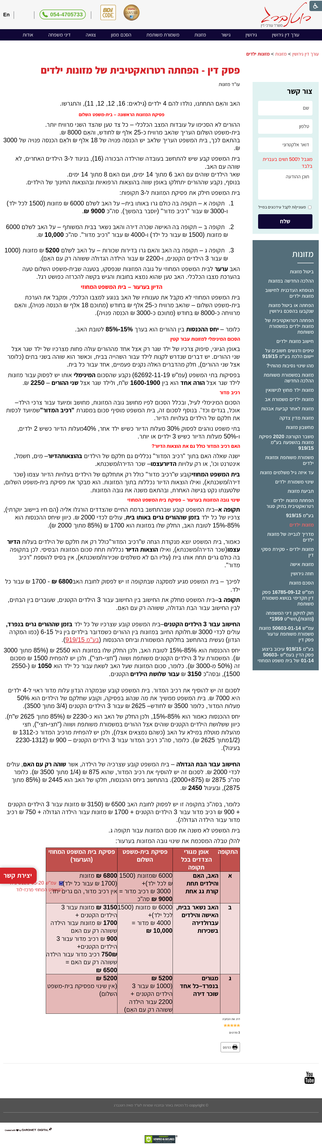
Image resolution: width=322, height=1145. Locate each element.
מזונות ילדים (302, 524)
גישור (225, 34)
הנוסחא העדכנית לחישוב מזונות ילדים (289, 293)
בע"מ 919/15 (300, 515)
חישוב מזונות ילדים (295, 341)
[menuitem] (285, 34)
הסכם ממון (121, 34)
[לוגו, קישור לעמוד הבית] (286, 15)
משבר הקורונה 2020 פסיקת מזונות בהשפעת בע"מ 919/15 (286, 442)
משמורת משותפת (163, 34)
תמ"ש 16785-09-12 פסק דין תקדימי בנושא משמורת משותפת (288, 597)
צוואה (91, 34)
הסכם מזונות (301, 583)
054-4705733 (66, 14)
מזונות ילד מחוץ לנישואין (290, 390)
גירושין (251, 34)
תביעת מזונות (301, 491)
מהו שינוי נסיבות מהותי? (290, 365)
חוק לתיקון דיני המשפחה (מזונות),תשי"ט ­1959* (290, 616)
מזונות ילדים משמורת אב (289, 399)
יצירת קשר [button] (18, 888)
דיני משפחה (59, 34)
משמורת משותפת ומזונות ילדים (289, 460)
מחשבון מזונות (300, 427)
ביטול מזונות (302, 271)
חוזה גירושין (302, 573)
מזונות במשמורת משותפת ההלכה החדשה (289, 377)
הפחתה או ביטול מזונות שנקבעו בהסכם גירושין (291, 308)
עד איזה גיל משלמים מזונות (287, 472)
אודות (28, 34)
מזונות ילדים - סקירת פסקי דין (287, 552)
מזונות (200, 34)
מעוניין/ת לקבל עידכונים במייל (282, 207)
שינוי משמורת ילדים (294, 482)
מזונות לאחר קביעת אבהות (287, 408)
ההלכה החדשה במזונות (291, 281)
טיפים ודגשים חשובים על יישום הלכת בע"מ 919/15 (288, 353)
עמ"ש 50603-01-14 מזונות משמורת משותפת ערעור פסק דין (286, 633)
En (6, 14)
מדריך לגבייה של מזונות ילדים (290, 537)
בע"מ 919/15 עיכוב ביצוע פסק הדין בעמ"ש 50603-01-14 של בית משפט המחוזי (286, 654)
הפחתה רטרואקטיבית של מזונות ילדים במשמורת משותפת (289, 326)
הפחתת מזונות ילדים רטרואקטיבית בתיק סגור (290, 503)
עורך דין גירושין (285, 34)
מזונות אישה (302, 564)
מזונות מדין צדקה (296, 418)
